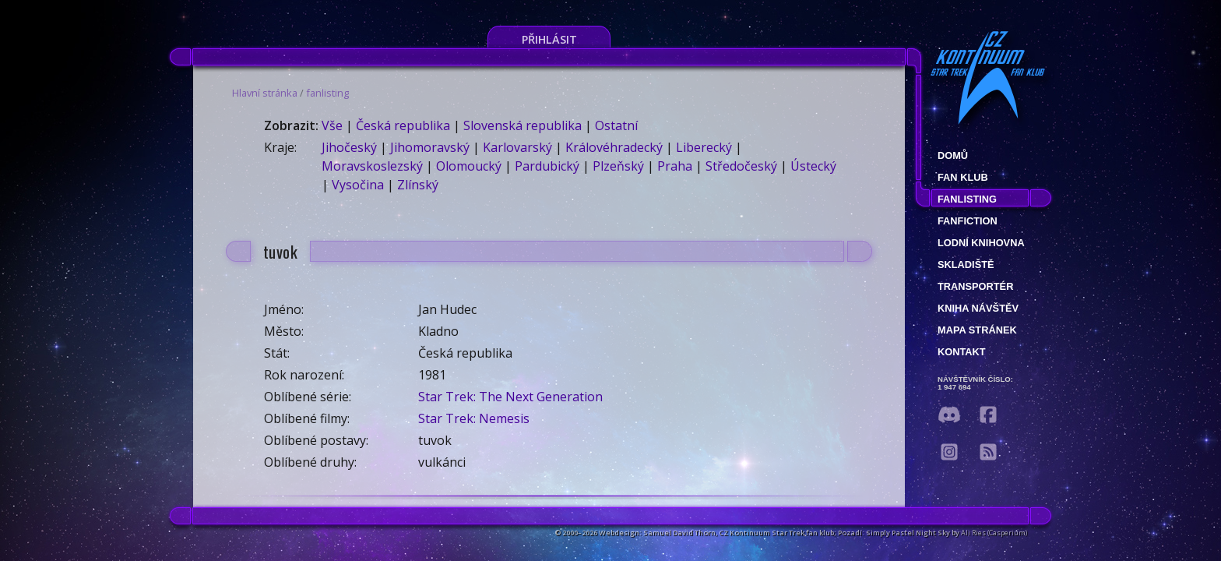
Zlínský (417, 184)
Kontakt (962, 352)
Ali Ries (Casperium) (994, 532)
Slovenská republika (522, 125)
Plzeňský (618, 166)
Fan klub (963, 177)
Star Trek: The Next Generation (510, 396)
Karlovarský (517, 147)
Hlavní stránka (264, 93)
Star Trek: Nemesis (474, 418)
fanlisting (327, 93)
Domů (953, 155)
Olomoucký (468, 166)
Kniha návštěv (978, 308)
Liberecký (704, 147)
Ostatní (616, 125)
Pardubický (547, 166)
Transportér (975, 286)
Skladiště (966, 264)
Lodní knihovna (981, 243)
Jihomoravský (430, 147)
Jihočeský (349, 147)
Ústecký (813, 166)
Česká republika (403, 125)
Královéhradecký (614, 147)
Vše (332, 125)
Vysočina (358, 184)
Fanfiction (968, 221)
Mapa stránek (977, 330)
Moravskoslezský (372, 166)
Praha (674, 166)
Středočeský (741, 166)
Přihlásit (549, 39)
